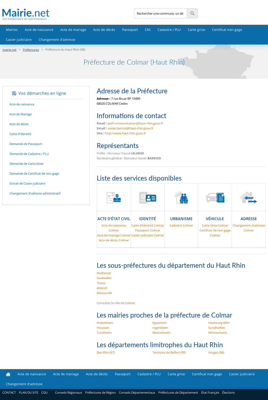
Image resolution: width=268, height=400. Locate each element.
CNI (148, 29)
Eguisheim (159, 323)
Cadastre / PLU (169, 29)
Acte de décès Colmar (114, 240)
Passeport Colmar (147, 230)
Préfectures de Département (178, 392)
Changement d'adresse (57, 39)
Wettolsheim (161, 332)
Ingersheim (160, 328)
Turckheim (104, 332)
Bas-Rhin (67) (106, 352)
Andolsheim (105, 323)
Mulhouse (104, 273)
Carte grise (196, 29)
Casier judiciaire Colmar (147, 235)
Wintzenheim (217, 332)
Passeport (130, 29)
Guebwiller (104, 278)
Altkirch (102, 288)
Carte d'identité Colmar (147, 225)
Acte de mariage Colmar (113, 235)
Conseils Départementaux (137, 392)
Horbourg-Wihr (219, 323)
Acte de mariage (73, 29)
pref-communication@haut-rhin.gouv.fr (135, 123)
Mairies (12, 29)
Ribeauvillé (104, 293)
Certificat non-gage (227, 29)
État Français (210, 392)
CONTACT (9, 392)
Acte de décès (104, 29)
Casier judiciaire (19, 39)
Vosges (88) (216, 352)
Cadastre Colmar (181, 225)
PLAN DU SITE (28, 392)
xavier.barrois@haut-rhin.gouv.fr (130, 128)
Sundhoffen (216, 328)
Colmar (130, 303)
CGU (44, 392)
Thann (101, 283)
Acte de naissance (39, 29)
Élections (228, 392)
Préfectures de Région (100, 392)
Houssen (103, 328)
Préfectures (31, 50)
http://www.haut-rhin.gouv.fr (125, 133)
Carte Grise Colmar (215, 225)
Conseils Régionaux (68, 392)
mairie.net (9, 50)
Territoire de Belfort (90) (169, 352)
